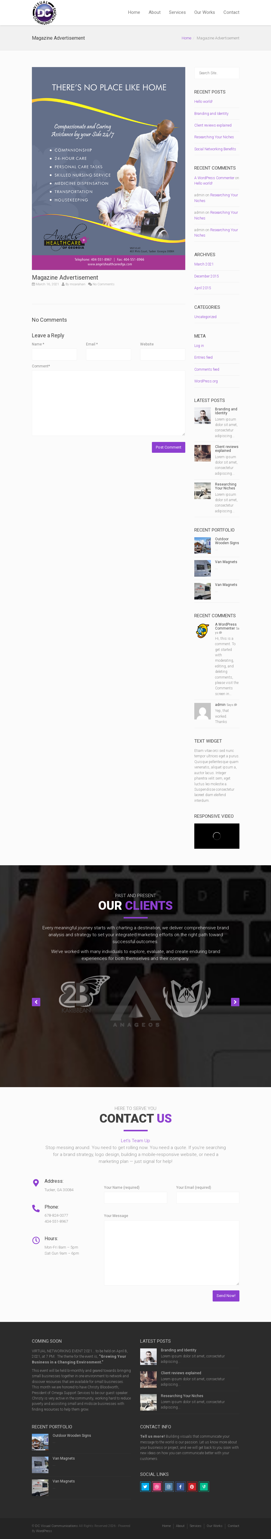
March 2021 (204, 264)
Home (134, 12)
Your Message (116, 1216)
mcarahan (77, 284)
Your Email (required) (193, 1187)
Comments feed (206, 369)
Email (92, 344)
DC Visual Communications (56, 1526)
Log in (199, 346)
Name (38, 344)
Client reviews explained (213, 125)
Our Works (204, 12)
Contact (231, 12)
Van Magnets (226, 562)
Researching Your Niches (214, 137)
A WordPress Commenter (214, 178)
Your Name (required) (122, 1187)
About (155, 12)
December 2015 (206, 276)
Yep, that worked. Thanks (222, 716)
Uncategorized (205, 317)
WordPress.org (206, 381)
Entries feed (203, 357)
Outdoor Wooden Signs (227, 541)
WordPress (44, 1531)
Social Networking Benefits (215, 149)
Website (147, 344)
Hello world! (203, 102)
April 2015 (202, 288)
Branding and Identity (211, 114)
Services (177, 12)
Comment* (41, 366)
